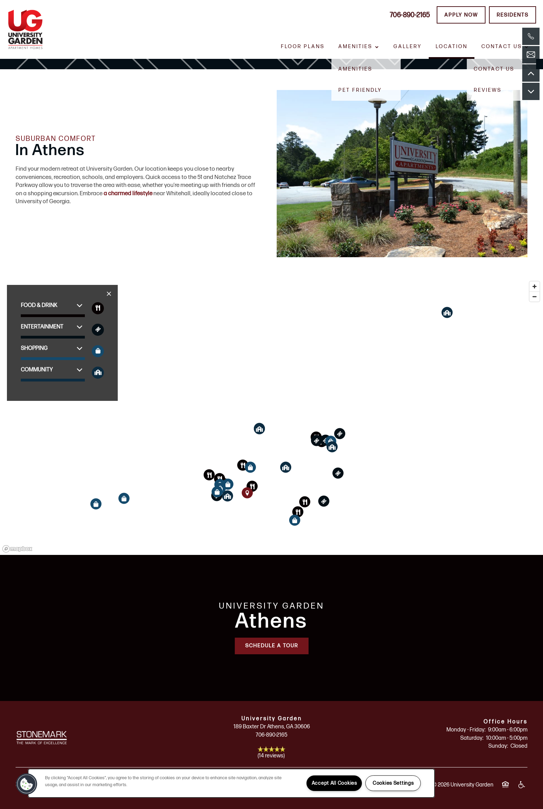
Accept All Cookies (334, 783)
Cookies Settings (393, 783)
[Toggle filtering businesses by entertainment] (98, 330)
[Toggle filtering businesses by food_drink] (98, 308)
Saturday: (471, 738)
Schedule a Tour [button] (271, 646)
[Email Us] (531, 54)
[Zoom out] (534, 296)
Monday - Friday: (466, 730)
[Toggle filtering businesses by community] (98, 373)
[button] (461, 15)
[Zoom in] (534, 286)
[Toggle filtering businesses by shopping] (98, 351)
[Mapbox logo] (17, 549)
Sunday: (498, 746)
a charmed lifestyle (128, 193)
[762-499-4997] (531, 36)
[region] (271, 416)
